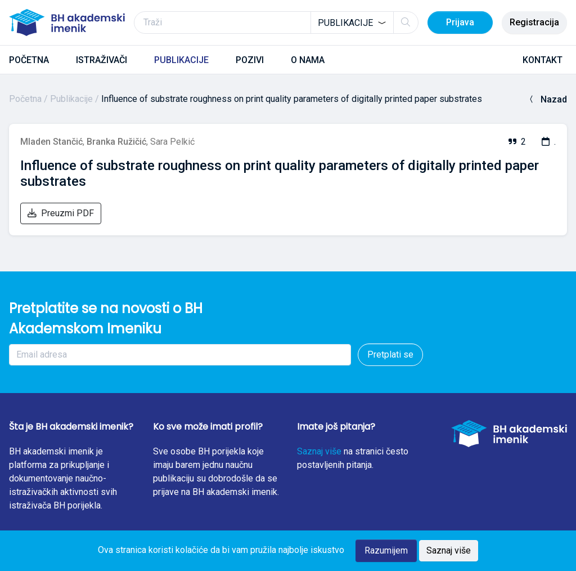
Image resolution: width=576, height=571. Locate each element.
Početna (25, 98)
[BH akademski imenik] (67, 22)
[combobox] (352, 22)
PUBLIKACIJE (181, 60)
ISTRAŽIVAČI (101, 60)
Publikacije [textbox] (345, 22)
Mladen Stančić (51, 141)
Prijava (460, 22)
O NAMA (308, 60)
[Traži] (276, 22)
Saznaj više (319, 451)
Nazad (547, 99)
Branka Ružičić (116, 141)
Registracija (534, 22)
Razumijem (386, 550)
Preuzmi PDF (61, 213)
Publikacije (71, 98)
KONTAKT (542, 60)
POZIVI (250, 60)
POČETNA (29, 60)
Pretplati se (390, 354)
